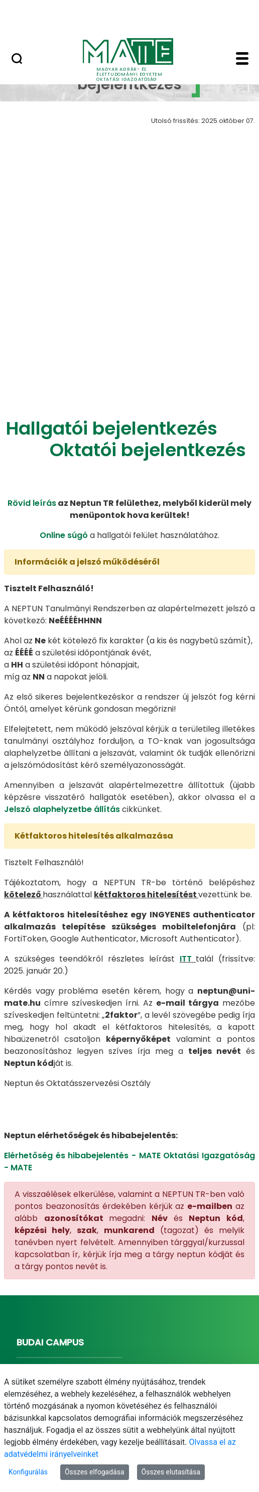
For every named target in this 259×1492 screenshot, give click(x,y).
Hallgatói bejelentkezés (111, 298)
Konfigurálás (28, 1472)
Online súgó (64, 405)
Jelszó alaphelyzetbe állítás (62, 679)
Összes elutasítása (171, 1472)
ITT (186, 829)
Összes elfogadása (94, 1472)
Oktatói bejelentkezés (148, 320)
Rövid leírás (32, 373)
